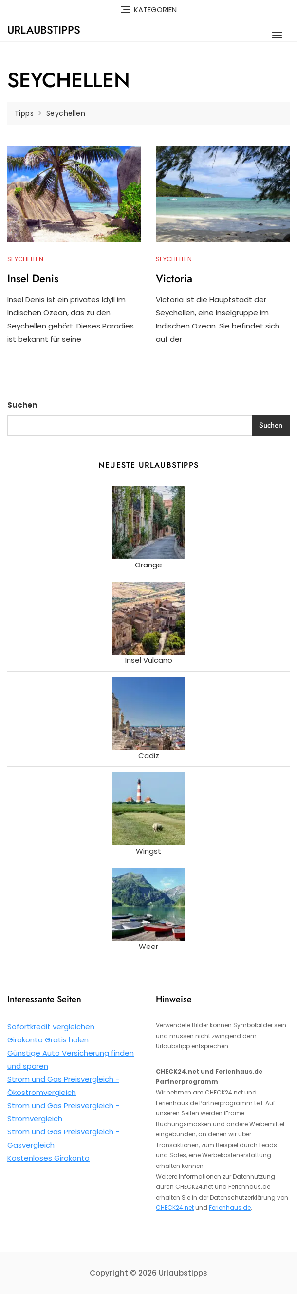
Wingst (148, 851)
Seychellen (25, 259)
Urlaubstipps (43, 29)
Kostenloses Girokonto (48, 1158)
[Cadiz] (148, 713)
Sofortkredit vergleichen (50, 1026)
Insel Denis (32, 278)
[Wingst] (148, 808)
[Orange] (148, 522)
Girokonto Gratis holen (48, 1040)
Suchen (22, 405)
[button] (279, 35)
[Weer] (148, 904)
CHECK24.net (175, 1207)
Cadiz (148, 755)
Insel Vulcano (148, 660)
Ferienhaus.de (230, 1207)
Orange (148, 565)
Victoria (174, 278)
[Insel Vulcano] (148, 618)
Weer (148, 946)
